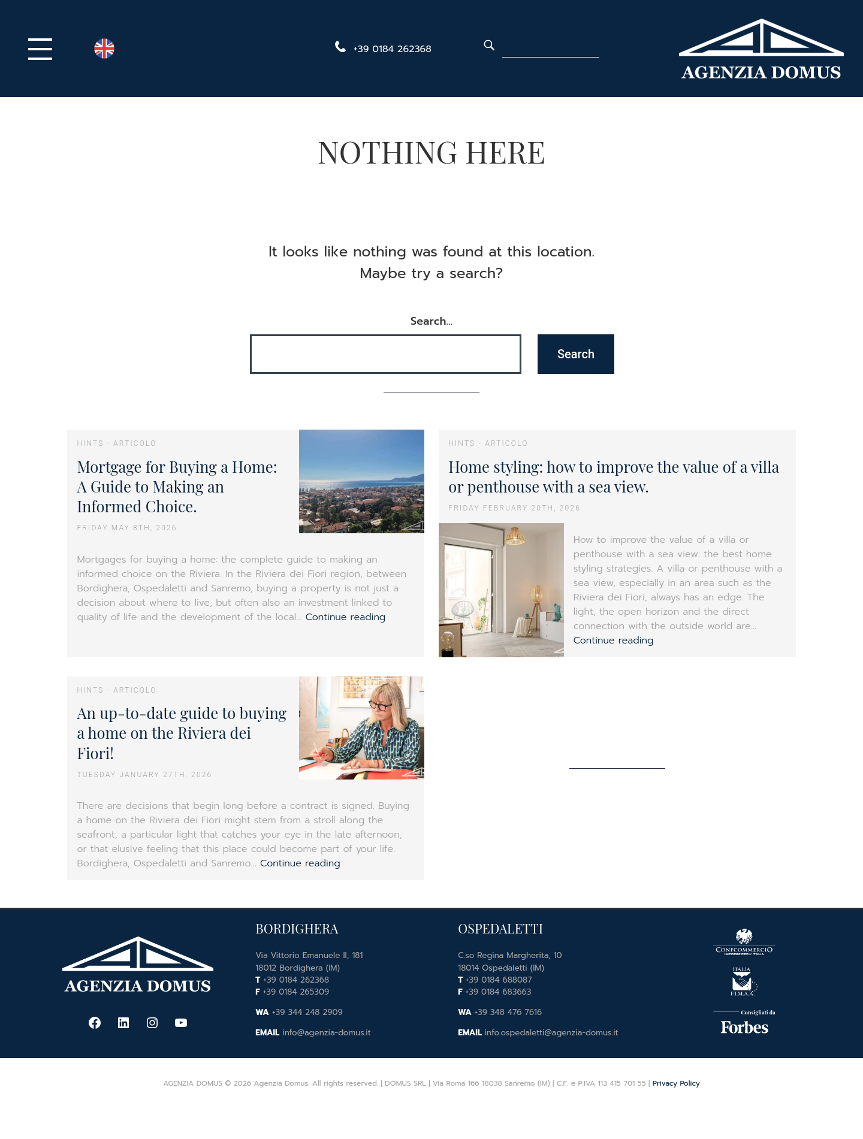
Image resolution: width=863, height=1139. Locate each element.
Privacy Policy (676, 1083)
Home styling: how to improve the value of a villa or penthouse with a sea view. (613, 476)
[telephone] (381, 49)
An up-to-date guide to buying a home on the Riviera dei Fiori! (181, 732)
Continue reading (346, 617)
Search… (431, 321)
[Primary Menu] (43, 48)
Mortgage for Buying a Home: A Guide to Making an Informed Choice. (177, 486)
